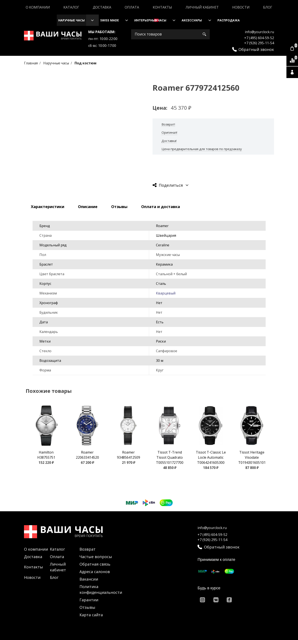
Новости (241, 7)
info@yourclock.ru (259, 32)
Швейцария (166, 235)
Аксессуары (192, 20)
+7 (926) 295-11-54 (259, 43)
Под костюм (85, 63)
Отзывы (87, 607)
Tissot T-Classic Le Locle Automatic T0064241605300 (211, 457)
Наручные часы (71, 20)
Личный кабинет (202, 7)
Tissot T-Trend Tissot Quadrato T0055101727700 (169, 457)
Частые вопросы (95, 556)
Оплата (132, 7)
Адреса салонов (94, 571)
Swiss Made (109, 20)
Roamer (162, 225)
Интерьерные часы (150, 20)
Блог (267, 7)
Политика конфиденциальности (100, 589)
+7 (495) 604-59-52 (259, 37)
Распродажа (228, 20)
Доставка (102, 7)
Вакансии (88, 579)
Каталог (71, 7)
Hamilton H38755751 (46, 455)
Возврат (87, 549)
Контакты (162, 7)
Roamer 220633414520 (87, 455)
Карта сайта (91, 614)
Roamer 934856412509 (128, 455)
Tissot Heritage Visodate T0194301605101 (252, 457)
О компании (38, 7)
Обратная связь (94, 564)
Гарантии (88, 599)
